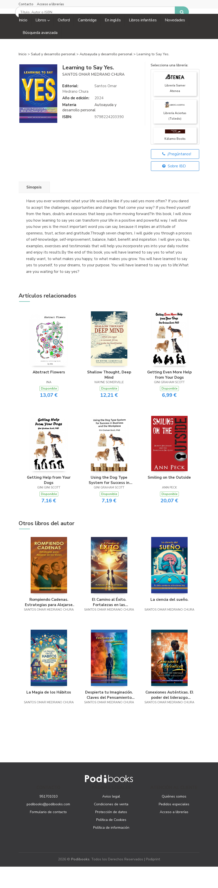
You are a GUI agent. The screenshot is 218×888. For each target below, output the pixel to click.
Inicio (23, 75)
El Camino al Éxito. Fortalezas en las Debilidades (109, 624)
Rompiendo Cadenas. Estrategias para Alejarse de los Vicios (49, 624)
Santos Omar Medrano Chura (93, 95)
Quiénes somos (174, 817)
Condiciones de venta (111, 825)
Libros (42, 41)
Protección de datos (111, 833)
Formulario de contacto (48, 833)
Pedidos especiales (174, 825)
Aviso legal (111, 817)
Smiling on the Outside (169, 499)
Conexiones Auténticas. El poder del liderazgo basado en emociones (169, 716)
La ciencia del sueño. (169, 621)
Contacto (26, 4)
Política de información (111, 849)
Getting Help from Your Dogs (49, 502)
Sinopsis (34, 208)
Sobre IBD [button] (174, 187)
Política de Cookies (111, 841)
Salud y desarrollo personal (53, 75)
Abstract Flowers (49, 393)
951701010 (48, 817)
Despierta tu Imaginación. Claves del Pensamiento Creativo (109, 716)
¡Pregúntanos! (176, 175)
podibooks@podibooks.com (48, 825)
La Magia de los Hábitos (48, 713)
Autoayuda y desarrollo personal (106, 75)
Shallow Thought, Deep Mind (109, 396)
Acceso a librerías (50, 4)
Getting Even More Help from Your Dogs (169, 396)
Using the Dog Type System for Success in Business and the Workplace (109, 502)
